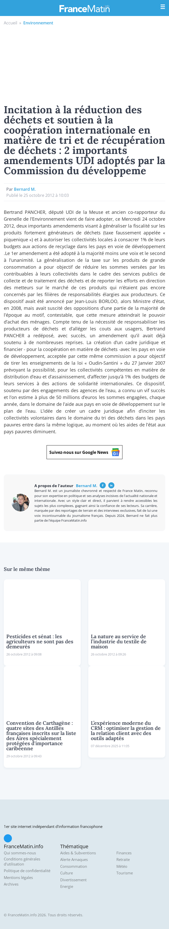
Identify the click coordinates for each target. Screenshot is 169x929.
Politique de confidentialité (27, 870)
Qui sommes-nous (20, 853)
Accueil (10, 23)
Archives (11, 884)
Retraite (123, 859)
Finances (124, 853)
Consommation (73, 866)
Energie (66, 886)
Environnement (38, 23)
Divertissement (73, 879)
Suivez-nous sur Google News (84, 452)
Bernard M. (25, 189)
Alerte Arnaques (74, 859)
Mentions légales (18, 877)
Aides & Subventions (78, 853)
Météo (121, 866)
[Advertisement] (84, 64)
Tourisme (124, 873)
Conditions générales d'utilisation (22, 862)
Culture (66, 873)
